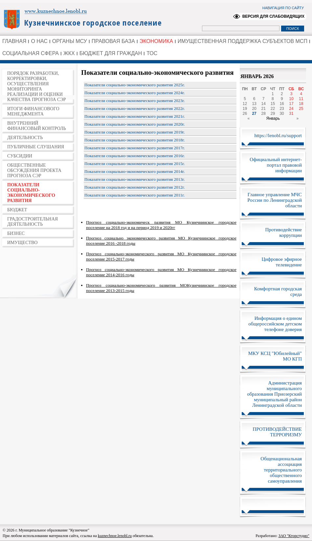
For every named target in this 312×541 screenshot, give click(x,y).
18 (301, 103)
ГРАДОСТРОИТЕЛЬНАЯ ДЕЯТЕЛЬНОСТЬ (32, 222)
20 (254, 108)
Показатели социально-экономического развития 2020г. (134, 124)
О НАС (39, 41)
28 (263, 113)
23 (281, 108)
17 (291, 103)
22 (273, 108)
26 (245, 113)
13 (254, 103)
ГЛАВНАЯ (14, 41)
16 (281, 103)
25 (301, 108)
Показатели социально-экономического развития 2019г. (134, 132)
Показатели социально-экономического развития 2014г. (134, 171)
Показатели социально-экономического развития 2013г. (134, 179)
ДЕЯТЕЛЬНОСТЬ (25, 137)
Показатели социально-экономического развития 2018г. (134, 139)
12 (245, 103)
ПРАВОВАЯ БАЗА (113, 41)
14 (263, 103)
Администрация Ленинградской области (85, 19)
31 (291, 113)
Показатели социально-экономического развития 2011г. (134, 195)
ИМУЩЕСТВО (22, 242)
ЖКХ (69, 53)
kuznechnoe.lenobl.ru (115, 535)
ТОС (151, 53)
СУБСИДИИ (19, 156)
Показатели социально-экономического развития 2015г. (134, 163)
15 (273, 103)
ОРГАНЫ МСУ (69, 41)
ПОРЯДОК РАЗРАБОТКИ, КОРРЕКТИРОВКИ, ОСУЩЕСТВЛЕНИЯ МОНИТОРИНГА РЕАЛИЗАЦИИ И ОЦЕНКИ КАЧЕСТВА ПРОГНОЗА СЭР (36, 86)
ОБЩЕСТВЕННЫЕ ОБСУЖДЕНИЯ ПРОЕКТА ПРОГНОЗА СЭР (34, 170)
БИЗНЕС (16, 233)
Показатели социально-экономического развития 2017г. (134, 147)
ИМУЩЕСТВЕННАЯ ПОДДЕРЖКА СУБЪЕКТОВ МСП (242, 41)
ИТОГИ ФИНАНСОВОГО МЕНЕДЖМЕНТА (33, 111)
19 (245, 108)
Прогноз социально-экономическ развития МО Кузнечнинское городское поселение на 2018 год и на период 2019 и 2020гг (161, 225)
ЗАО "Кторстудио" (294, 535)
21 (263, 108)
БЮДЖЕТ (17, 209)
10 (291, 98)
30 (281, 113)
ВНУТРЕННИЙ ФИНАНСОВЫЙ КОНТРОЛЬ (36, 126)
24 (291, 108)
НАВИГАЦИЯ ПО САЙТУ (283, 8)
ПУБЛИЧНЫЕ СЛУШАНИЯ (35, 146)
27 (254, 113)
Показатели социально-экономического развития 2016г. (134, 155)
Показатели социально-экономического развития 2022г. (134, 108)
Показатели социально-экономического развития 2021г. (134, 116)
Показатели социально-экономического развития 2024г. (134, 92)
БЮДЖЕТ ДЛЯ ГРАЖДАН (110, 53)
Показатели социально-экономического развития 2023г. (134, 100)
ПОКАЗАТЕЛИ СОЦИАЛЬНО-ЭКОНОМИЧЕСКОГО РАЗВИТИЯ (31, 192)
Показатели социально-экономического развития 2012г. (134, 187)
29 (273, 113)
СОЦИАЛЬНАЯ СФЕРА (30, 53)
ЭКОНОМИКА (156, 41)
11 (301, 98)
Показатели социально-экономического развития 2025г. (134, 84)
